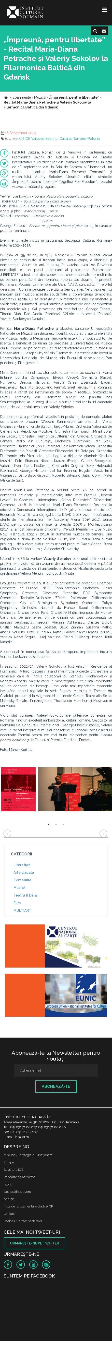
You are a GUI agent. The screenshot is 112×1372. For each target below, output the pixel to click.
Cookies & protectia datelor (23, 1221)
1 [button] (48, 824)
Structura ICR (13, 1169)
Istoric (8, 1184)
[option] (18, 790)
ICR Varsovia (34, 139)
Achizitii (9, 1199)
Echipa (9, 1162)
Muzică (20, 888)
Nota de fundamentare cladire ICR (28, 1206)
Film (17, 903)
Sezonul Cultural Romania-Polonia (72, 139)
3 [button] (63, 824)
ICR (21, 139)
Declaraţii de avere (17, 1192)
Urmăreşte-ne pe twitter (34, 1243)
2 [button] (56, 824)
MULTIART (22, 910)
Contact (9, 1214)
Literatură (22, 865)
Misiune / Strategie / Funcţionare (28, 1155)
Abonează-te (56, 1086)
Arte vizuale (24, 873)
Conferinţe (22, 880)
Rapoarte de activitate (19, 1177)
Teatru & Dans (25, 895)
